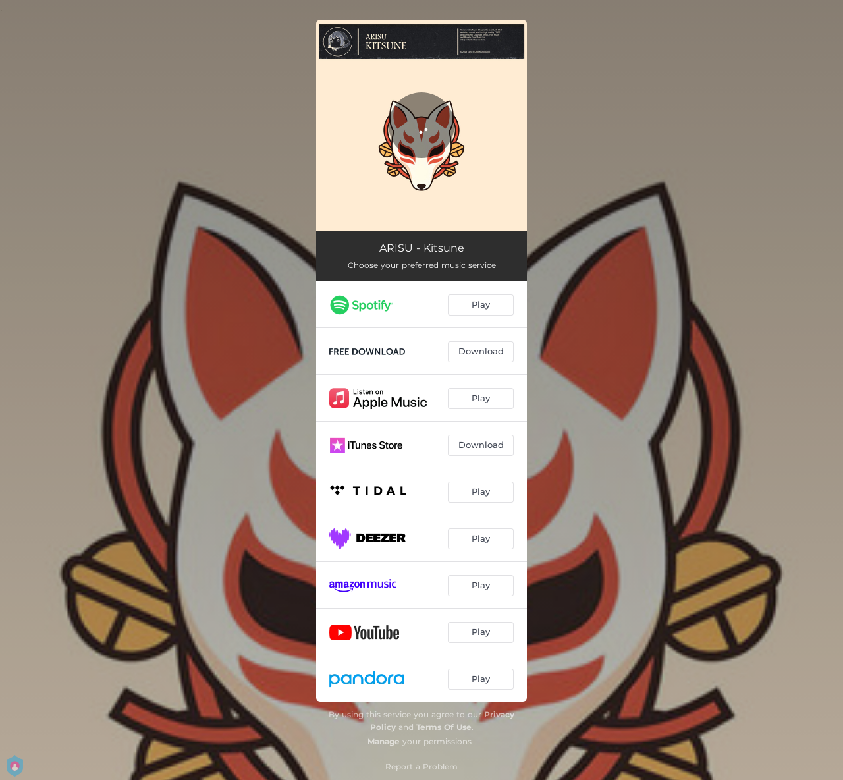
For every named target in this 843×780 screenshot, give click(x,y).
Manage (383, 741)
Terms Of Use (444, 727)
